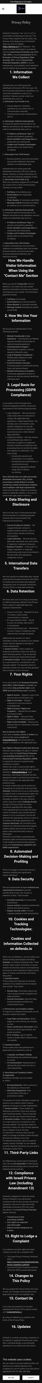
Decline (11, 1377)
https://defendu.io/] (11, 47)
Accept (31, 1377)
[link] (20, 8)
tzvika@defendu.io (10, 740)
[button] (4, 9)
